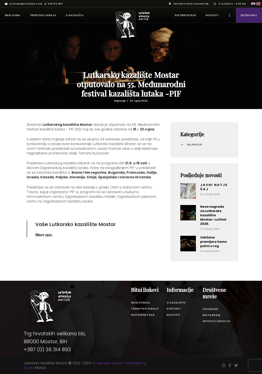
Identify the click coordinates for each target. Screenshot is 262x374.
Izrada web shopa (107, 363)
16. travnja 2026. (210, 194)
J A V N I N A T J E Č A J (213, 187)
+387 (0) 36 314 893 (47, 349)
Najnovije (120, 101)
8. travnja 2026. (210, 229)
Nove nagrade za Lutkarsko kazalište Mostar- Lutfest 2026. (213, 215)
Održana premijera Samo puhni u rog (213, 241)
